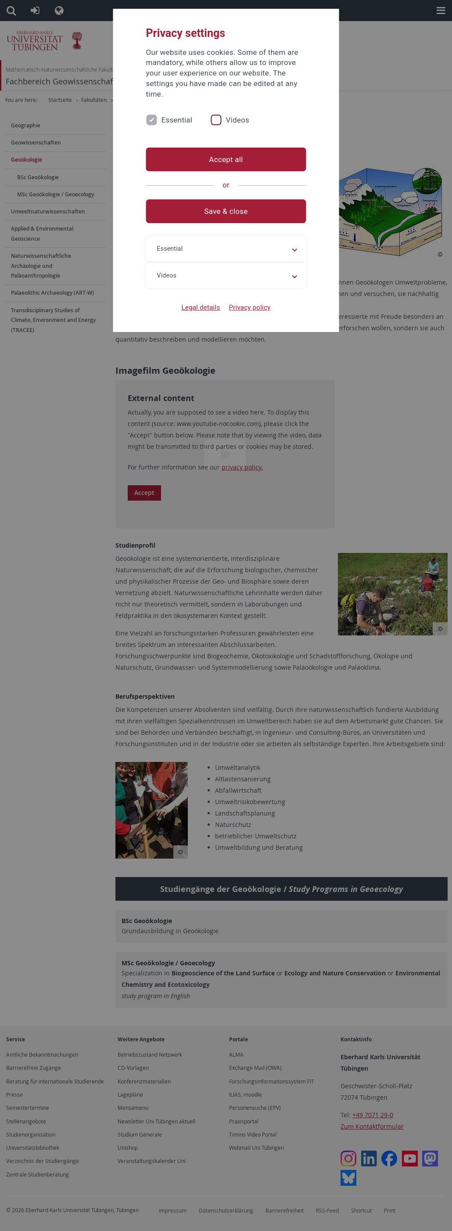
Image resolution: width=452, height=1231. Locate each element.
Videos (237, 120)
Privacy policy (249, 307)
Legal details (201, 307)
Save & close (226, 211)
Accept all (226, 159)
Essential (177, 120)
